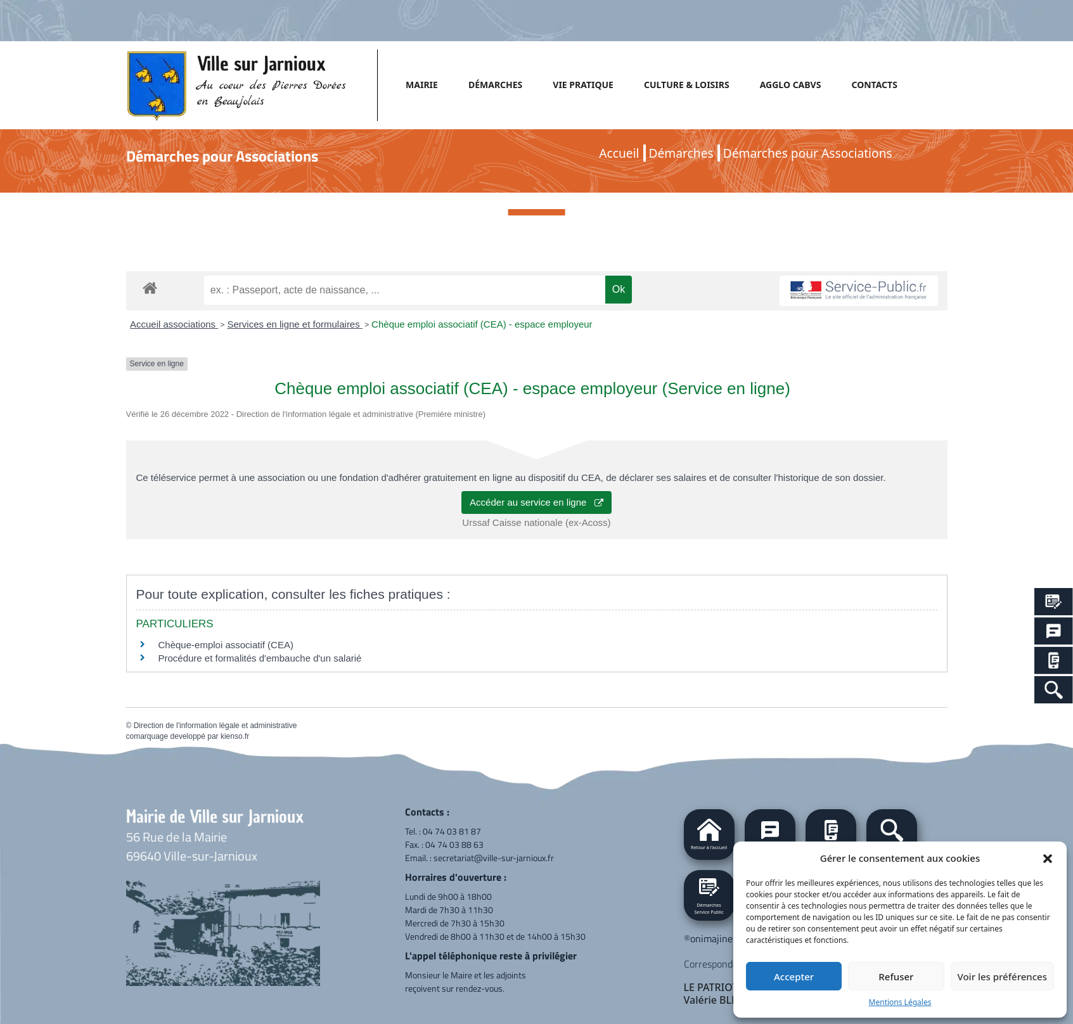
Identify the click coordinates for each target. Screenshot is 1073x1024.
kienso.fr (235, 736)
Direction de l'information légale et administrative (215, 725)
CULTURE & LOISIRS (686, 85)
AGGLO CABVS (790, 85)
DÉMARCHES (495, 85)
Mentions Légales (900, 1002)
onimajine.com (721, 938)
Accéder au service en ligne (536, 502)
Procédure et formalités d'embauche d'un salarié (260, 658)
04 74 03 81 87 (452, 831)
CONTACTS (874, 85)
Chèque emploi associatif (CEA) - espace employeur (482, 324)
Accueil (619, 153)
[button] (1047, 858)
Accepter (794, 976)
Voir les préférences (1002, 976)
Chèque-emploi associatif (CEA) (225, 644)
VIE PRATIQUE (583, 85)
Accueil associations (174, 324)
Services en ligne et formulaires (294, 324)
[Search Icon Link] (1053, 689)
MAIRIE (422, 85)
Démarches (681, 153)
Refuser (895, 976)
